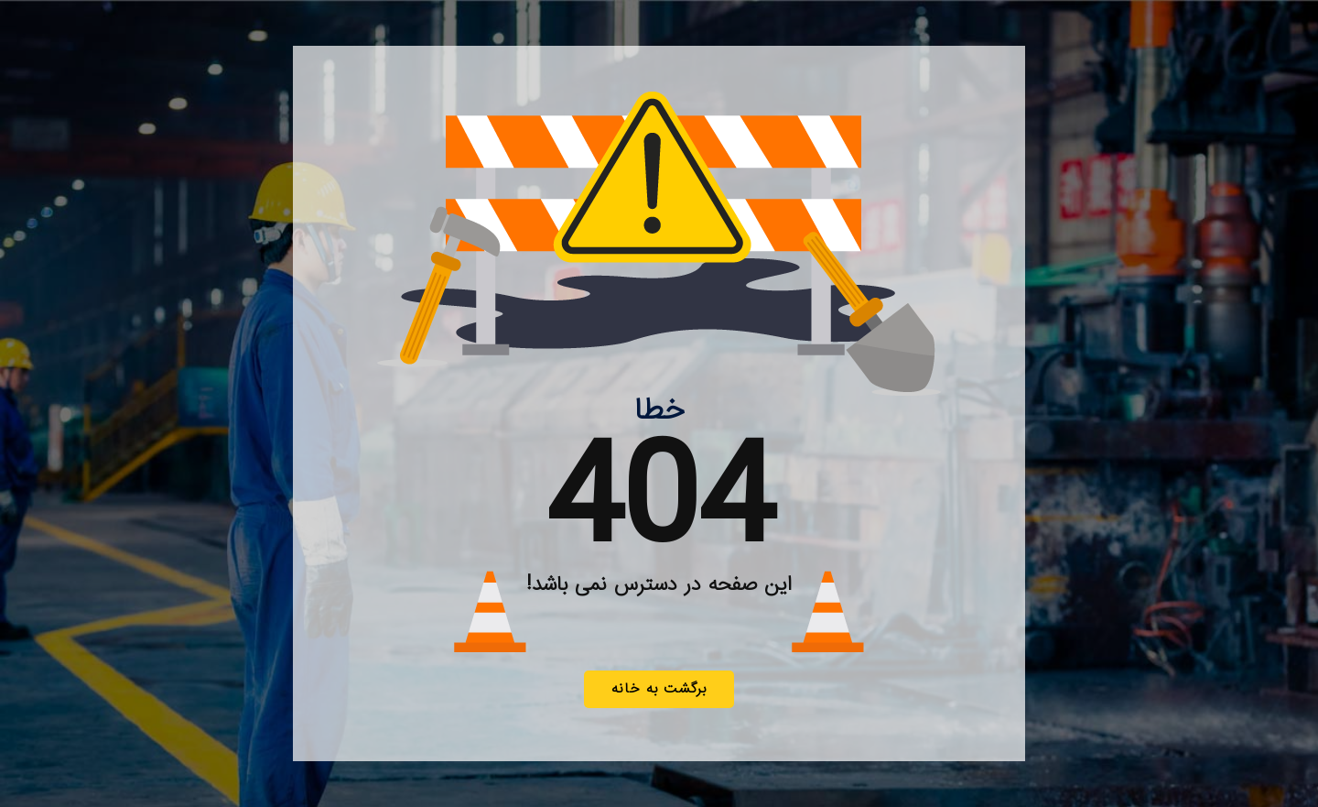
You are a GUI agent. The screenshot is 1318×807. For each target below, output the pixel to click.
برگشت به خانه (659, 689)
